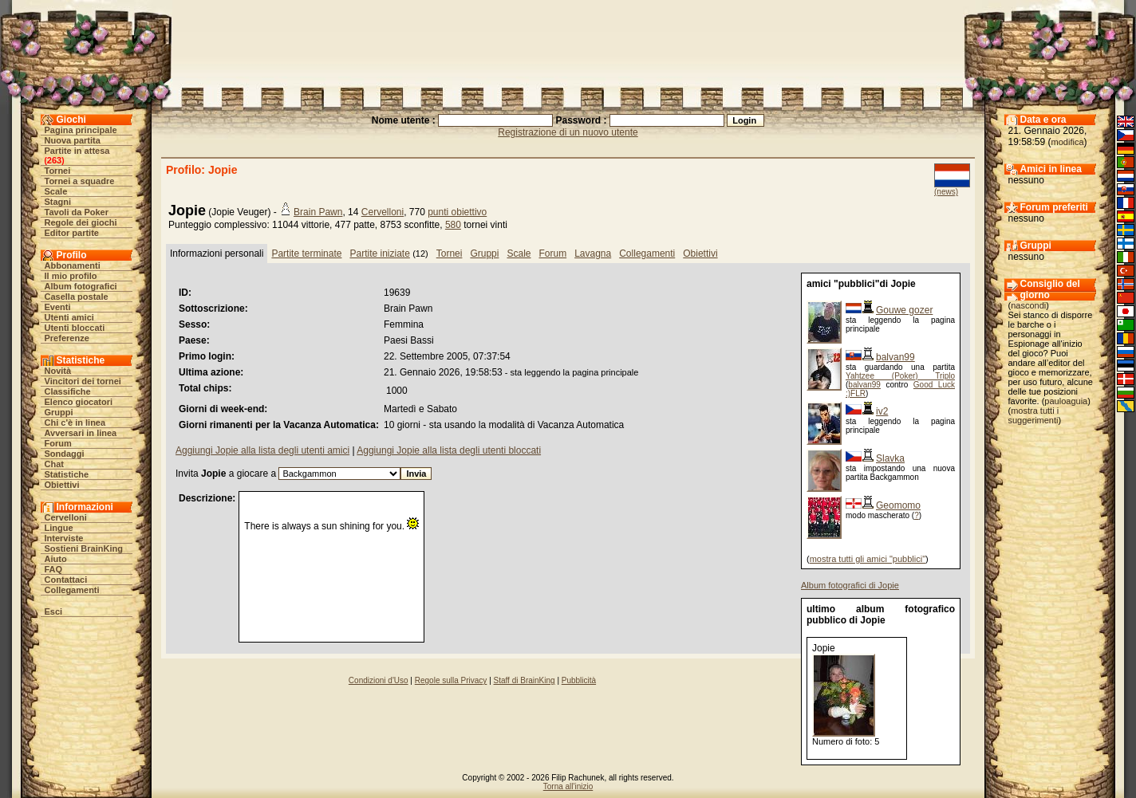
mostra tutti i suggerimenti (1033, 415)
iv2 (882, 411)
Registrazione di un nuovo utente (567, 132)
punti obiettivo (457, 212)
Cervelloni (66, 517)
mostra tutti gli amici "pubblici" (867, 559)
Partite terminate (306, 253)
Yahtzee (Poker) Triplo (900, 375)
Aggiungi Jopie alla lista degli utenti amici (262, 450)
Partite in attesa (77, 150)
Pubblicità (579, 680)
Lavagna (592, 253)
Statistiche (67, 474)
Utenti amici (69, 317)
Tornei (58, 170)
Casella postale (76, 296)
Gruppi (59, 412)
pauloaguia (1065, 401)
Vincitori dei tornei (83, 381)
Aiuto (56, 559)
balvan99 (895, 357)
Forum (58, 443)
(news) (946, 191)
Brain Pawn (318, 212)
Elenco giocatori (79, 402)
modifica (1067, 142)
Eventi (58, 307)
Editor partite (72, 233)
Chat (54, 464)
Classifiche (68, 391)
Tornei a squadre (80, 181)
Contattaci (66, 579)
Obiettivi (62, 484)
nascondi (1028, 305)
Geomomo (898, 505)
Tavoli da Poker (77, 212)
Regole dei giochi (81, 222)
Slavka (890, 458)
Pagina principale (81, 130)
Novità (58, 370)
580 (453, 224)
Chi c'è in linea (75, 422)
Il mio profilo (71, 276)
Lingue (59, 528)
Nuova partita (73, 140)
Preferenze (67, 338)
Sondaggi (65, 453)
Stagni (58, 201)
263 (54, 160)
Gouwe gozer (904, 310)
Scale (56, 191)
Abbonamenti (73, 265)
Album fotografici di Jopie (850, 585)
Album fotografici (81, 286)
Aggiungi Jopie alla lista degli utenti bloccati (449, 450)
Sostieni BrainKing (84, 548)
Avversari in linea (81, 433)
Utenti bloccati (75, 327)
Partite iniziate (379, 253)
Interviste (64, 538)
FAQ (54, 569)
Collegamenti (72, 590)
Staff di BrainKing (524, 680)
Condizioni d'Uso (378, 680)
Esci (54, 611)
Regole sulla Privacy (451, 680)
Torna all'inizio (568, 786)
